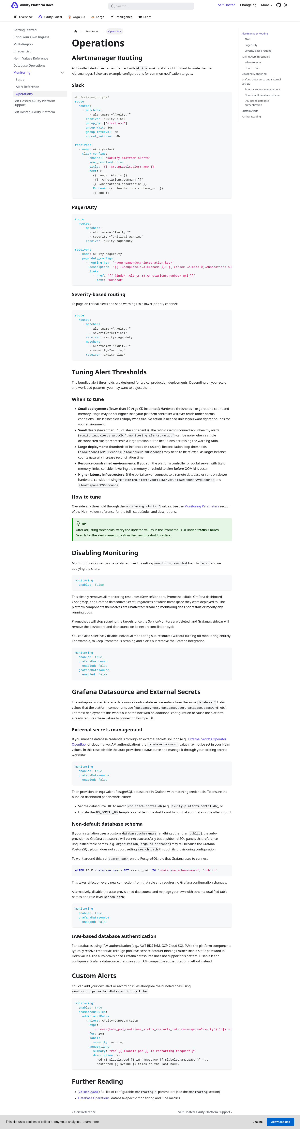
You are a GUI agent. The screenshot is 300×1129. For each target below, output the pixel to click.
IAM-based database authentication (257, 103)
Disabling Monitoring (254, 74)
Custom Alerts (250, 111)
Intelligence (123, 17)
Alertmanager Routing (255, 33)
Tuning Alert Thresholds (256, 56)
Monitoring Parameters (201, 506)
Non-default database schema (262, 95)
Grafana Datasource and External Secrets (261, 81)
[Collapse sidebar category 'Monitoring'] (62, 72)
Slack (248, 39)
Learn (147, 17)
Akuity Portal (53, 17)
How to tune (252, 68)
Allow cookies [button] (280, 1121)
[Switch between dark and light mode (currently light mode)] (286, 5)
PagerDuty (251, 45)
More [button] (265, 5)
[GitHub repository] (278, 5)
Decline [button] (257, 1121)
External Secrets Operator (207, 739)
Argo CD (79, 17)
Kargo (100, 17)
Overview (26, 17)
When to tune (253, 62)
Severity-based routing (258, 50)
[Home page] (75, 31)
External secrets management (262, 89)
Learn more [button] (91, 1121)
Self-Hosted (226, 5)
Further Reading (251, 116)
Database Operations (94, 1098)
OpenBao (79, 744)
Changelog (248, 5)
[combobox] (151, 6)
